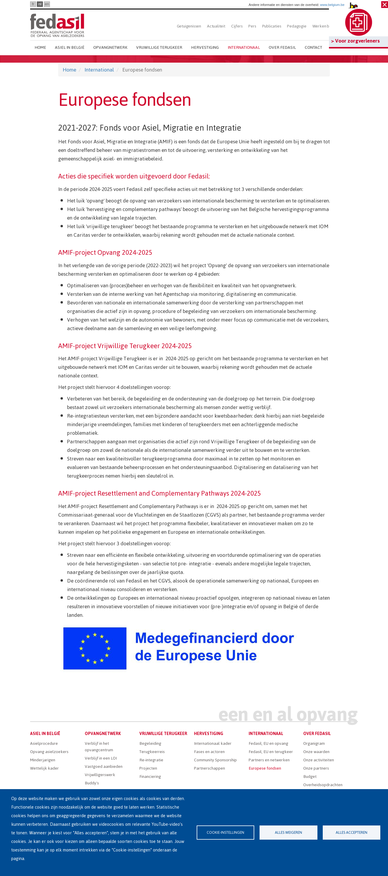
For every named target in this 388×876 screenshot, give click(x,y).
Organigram (314, 743)
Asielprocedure (44, 743)
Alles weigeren (288, 832)
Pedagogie (296, 26)
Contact (313, 47)
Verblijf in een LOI (101, 758)
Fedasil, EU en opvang (268, 743)
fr (33, 4)
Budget (310, 777)
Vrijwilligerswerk (100, 775)
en (47, 4)
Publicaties (271, 26)
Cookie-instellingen (225, 832)
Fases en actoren (209, 752)
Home (40, 47)
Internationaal (244, 47)
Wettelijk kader (44, 768)
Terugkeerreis (152, 752)
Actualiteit (216, 26)
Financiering (150, 777)
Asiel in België (69, 47)
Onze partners (316, 768)
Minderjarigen (42, 760)
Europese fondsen (265, 768)
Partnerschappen (209, 768)
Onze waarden (316, 752)
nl (39, 4)
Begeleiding (150, 743)
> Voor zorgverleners (355, 41)
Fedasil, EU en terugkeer (271, 752)
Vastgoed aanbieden (104, 766)
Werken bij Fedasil (328, 26)
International (99, 70)
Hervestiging (205, 47)
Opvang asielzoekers (49, 752)
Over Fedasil (282, 47)
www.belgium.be (332, 5)
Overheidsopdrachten (323, 785)
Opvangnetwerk (110, 47)
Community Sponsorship (215, 760)
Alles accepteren (351, 832)
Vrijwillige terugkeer (159, 47)
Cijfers (237, 26)
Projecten (148, 768)
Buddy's (92, 783)
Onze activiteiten (318, 760)
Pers (252, 26)
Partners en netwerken (269, 760)
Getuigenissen (189, 26)
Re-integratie (151, 760)
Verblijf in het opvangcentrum (99, 746)
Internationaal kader (213, 743)
